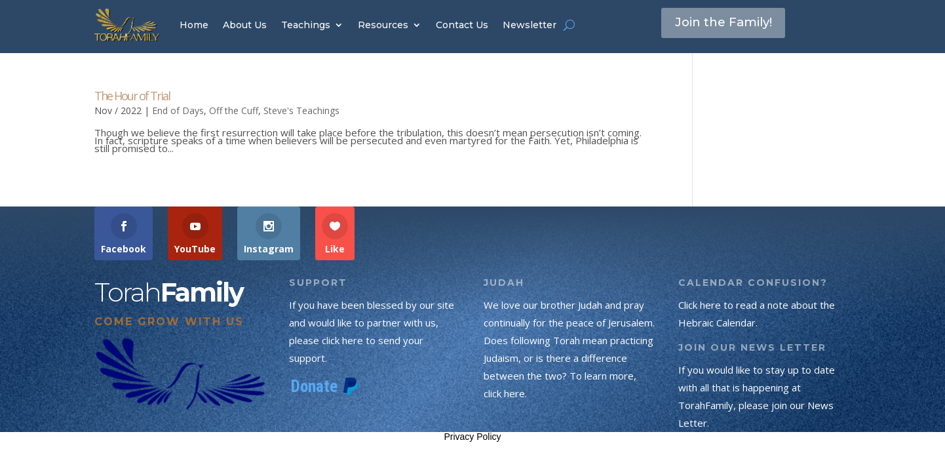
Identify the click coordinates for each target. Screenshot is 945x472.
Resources (383, 25)
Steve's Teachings (301, 110)
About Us (245, 25)
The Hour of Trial (132, 96)
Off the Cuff (233, 110)
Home (194, 25)
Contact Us (462, 25)
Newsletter (529, 25)
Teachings (305, 25)
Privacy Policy (472, 436)
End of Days (178, 110)
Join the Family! (729, 24)
